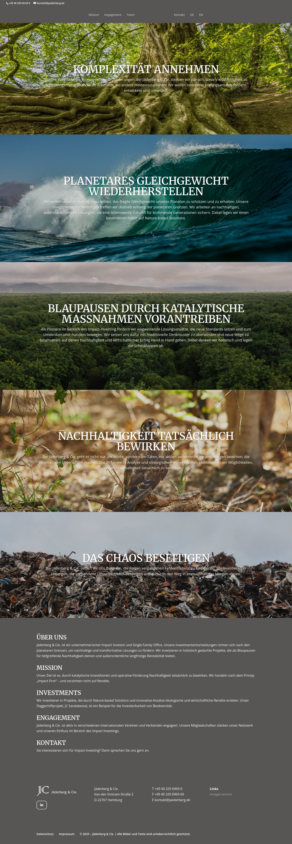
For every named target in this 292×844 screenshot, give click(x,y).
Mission (87, 15)
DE (199, 15)
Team (123, 15)
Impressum (66, 834)
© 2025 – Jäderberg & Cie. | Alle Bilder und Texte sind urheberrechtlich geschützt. (135, 834)
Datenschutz (45, 834)
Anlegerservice (221, 794)
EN (208, 15)
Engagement (105, 15)
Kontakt (186, 15)
